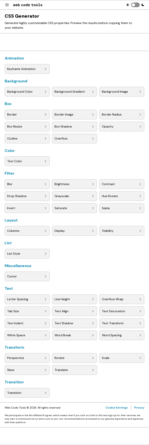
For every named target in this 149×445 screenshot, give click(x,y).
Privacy (139, 407)
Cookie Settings (117, 407)
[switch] (135, 5)
